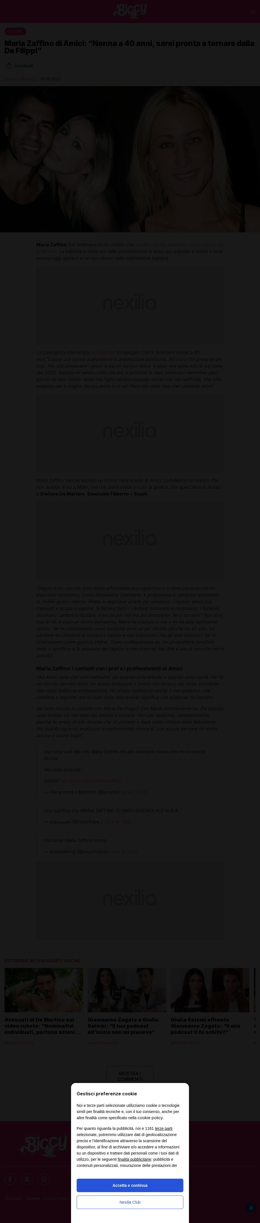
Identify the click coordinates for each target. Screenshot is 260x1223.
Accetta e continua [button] (130, 1185)
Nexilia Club (130, 1202)
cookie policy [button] (150, 1117)
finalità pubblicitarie (134, 1159)
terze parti (163, 1128)
